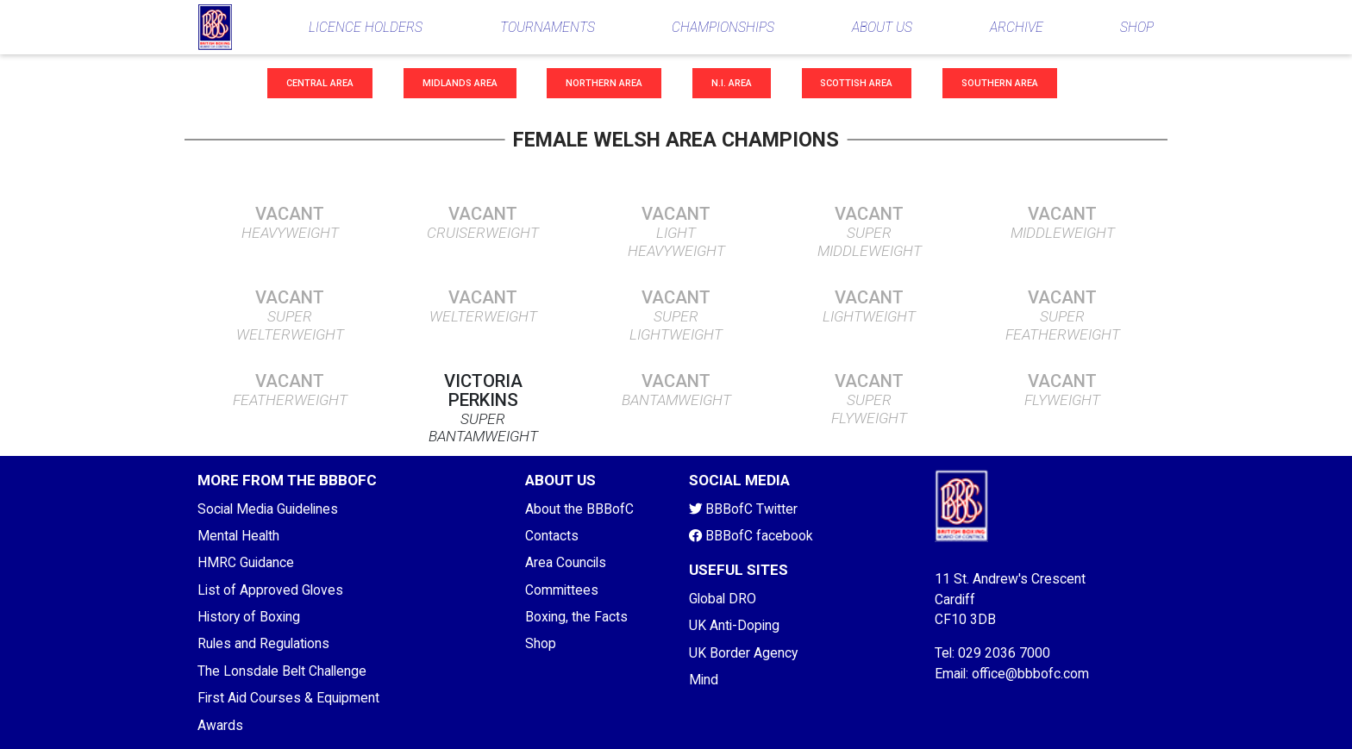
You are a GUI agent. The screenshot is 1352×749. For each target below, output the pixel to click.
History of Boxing (248, 617)
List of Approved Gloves (270, 590)
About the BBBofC (579, 509)
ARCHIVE (1016, 27)
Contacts (552, 535)
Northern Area (604, 83)
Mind (703, 679)
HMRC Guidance (245, 562)
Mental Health (238, 535)
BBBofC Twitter (743, 509)
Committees (561, 590)
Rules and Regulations (263, 643)
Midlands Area (460, 83)
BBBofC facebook (751, 535)
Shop (540, 643)
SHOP (1137, 27)
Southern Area (999, 83)
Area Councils (565, 562)
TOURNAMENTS (547, 27)
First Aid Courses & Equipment (288, 698)
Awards (220, 725)
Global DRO (722, 598)
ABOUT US (882, 27)
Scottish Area (856, 83)
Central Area (320, 83)
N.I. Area (731, 83)
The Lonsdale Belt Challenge (281, 671)
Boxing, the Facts (576, 617)
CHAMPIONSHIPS (723, 27)
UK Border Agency (743, 653)
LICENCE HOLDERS (365, 27)
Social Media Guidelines (267, 509)
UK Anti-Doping (734, 625)
